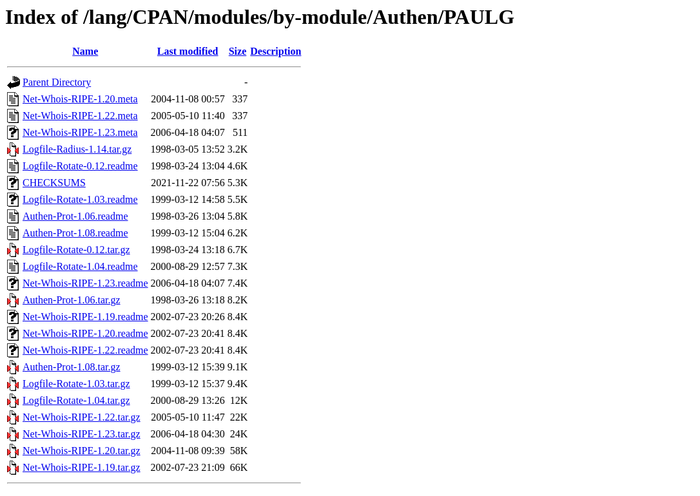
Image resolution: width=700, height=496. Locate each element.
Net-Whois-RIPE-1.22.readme (85, 350)
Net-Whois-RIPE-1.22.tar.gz (82, 417)
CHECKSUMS (54, 182)
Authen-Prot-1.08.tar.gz (72, 366)
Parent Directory (57, 82)
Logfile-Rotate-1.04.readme (80, 266)
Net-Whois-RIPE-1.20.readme (85, 333)
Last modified (188, 51)
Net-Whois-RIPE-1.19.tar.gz (82, 467)
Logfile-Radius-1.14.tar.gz (77, 149)
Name (85, 51)
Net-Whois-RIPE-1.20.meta (80, 98)
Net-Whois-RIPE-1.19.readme (85, 316)
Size (238, 51)
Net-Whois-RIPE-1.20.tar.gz (82, 450)
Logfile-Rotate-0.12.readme (80, 165)
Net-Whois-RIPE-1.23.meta (80, 132)
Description (275, 51)
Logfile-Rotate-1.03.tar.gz (76, 383)
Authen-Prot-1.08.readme (75, 232)
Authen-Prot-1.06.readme (75, 216)
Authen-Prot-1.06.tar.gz (72, 299)
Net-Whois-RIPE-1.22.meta (80, 115)
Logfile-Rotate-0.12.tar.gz (76, 249)
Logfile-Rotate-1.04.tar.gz (76, 400)
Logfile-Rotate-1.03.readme (80, 199)
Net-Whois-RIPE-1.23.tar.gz (82, 433)
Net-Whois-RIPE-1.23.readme (85, 283)
